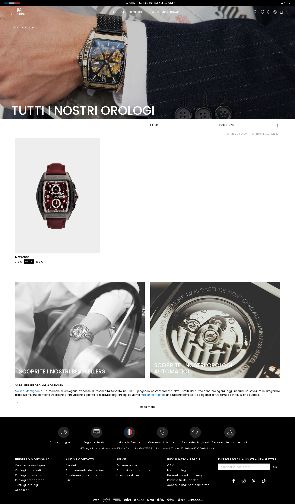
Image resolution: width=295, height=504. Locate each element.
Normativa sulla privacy (185, 475)
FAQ (69, 480)
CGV (170, 465)
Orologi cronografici (30, 480)
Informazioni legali (183, 459)
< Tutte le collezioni (22, 27)
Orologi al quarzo (28, 475)
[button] (285, 3)
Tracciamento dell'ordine (85, 470)
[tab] (37, 475)
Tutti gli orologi (26, 485)
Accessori (22, 490)
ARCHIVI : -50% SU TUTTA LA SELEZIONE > (151, 3)
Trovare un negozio (131, 465)
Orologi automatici (29, 470)
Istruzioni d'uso (127, 475)
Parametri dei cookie (182, 480)
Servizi (122, 459)
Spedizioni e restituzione (84, 475)
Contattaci (74, 465)
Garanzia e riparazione (133, 470)
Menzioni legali (178, 470)
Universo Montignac (32, 459)
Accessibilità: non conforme (188, 485)
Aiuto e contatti (80, 459)
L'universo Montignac (31, 465)
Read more (147, 407)
